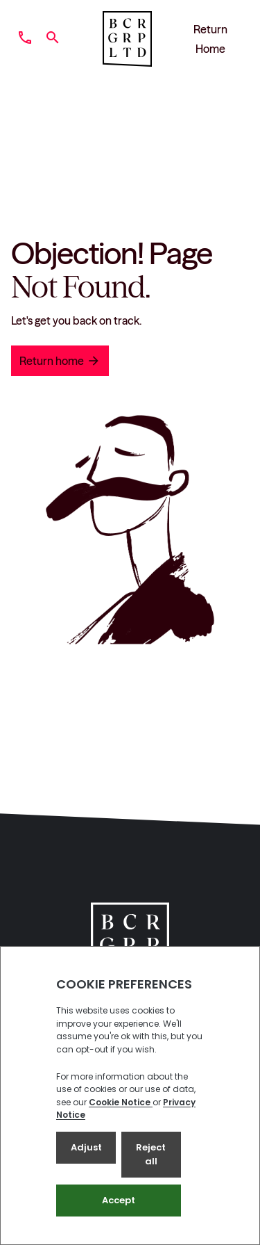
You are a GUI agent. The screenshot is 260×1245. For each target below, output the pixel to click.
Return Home (210, 39)
